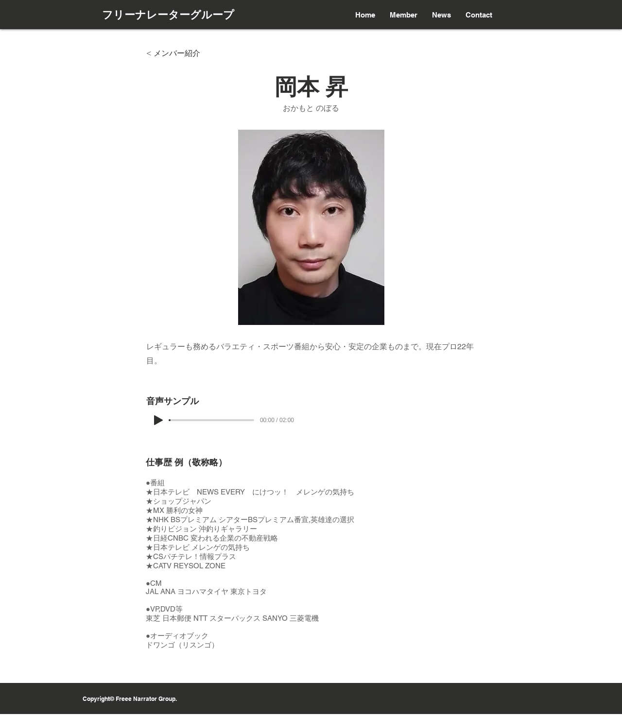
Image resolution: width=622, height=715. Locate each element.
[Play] (158, 420)
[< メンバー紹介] (178, 53)
